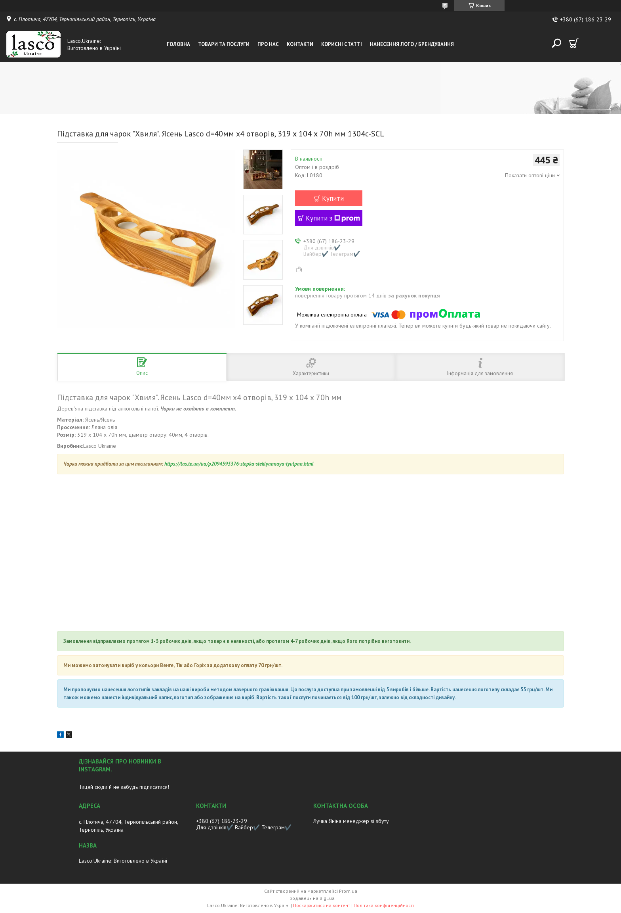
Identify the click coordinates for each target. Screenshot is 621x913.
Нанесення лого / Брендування (412, 44)
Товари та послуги (224, 44)
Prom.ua (348, 891)
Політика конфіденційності (384, 905)
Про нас (268, 44)
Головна (178, 44)
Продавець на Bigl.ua (310, 898)
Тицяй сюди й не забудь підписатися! (124, 786)
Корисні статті (341, 44)
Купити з (333, 218)
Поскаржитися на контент (321, 905)
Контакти (300, 44)
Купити (333, 198)
